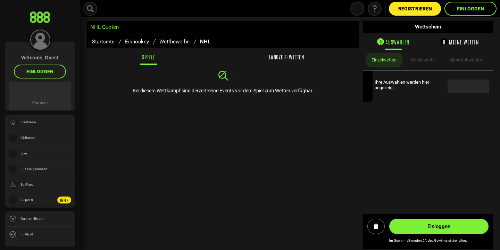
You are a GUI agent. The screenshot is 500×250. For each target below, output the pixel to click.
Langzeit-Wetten (286, 56)
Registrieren (415, 8)
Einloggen (39, 71)
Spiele (149, 56)
